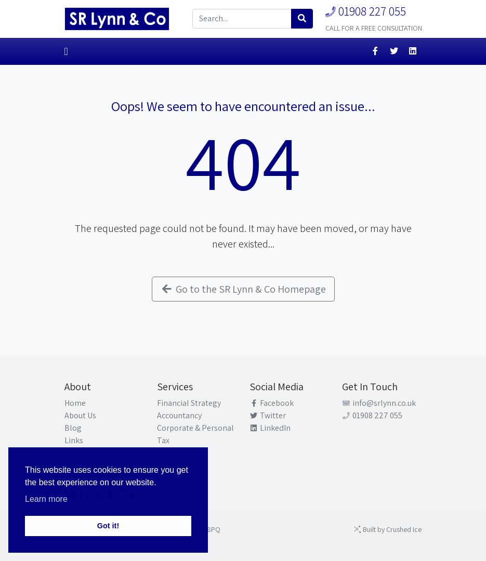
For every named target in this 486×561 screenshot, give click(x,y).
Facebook (271, 403)
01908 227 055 (365, 11)
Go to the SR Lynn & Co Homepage (243, 289)
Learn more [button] (46, 499)
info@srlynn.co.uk (379, 403)
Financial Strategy (189, 403)
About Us (80, 415)
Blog (73, 427)
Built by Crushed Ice (388, 529)
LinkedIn (270, 427)
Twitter (267, 415)
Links (73, 440)
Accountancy (179, 415)
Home (75, 403)
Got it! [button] (108, 526)
